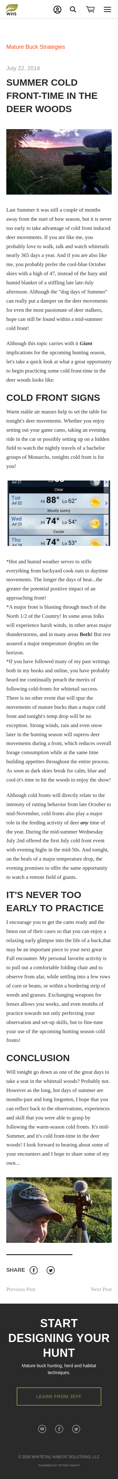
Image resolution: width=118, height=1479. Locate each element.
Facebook (33, 1270)
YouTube (42, 1429)
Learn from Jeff (58, 1396)
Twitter (50, 1270)
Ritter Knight (69, 1465)
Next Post (101, 1289)
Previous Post (21, 1289)
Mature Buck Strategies (35, 47)
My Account (57, 10)
